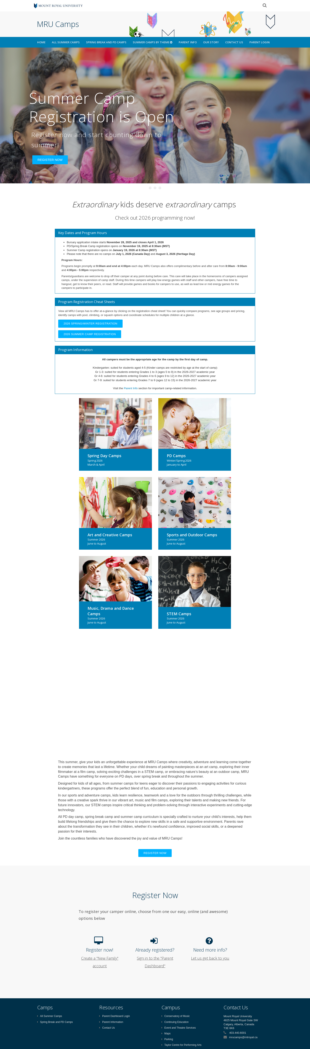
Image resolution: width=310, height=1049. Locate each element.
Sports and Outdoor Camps (192, 534)
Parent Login (259, 42)
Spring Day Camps (104, 455)
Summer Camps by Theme (152, 42)
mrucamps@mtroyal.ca (243, 1037)
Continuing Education (175, 1022)
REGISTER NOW (50, 159)
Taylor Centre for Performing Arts (181, 1044)
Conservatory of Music (175, 1016)
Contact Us (234, 42)
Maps (166, 1033)
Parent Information (111, 1022)
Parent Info (188, 42)
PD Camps (176, 455)
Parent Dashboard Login (114, 1016)
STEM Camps (179, 613)
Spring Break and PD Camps (106, 42)
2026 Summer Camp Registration (90, 334)
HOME (41, 42)
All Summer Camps (66, 42)
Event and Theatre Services (178, 1027)
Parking (167, 1039)
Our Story (211, 42)
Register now (155, 853)
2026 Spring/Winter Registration (90, 323)
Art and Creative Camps (110, 534)
